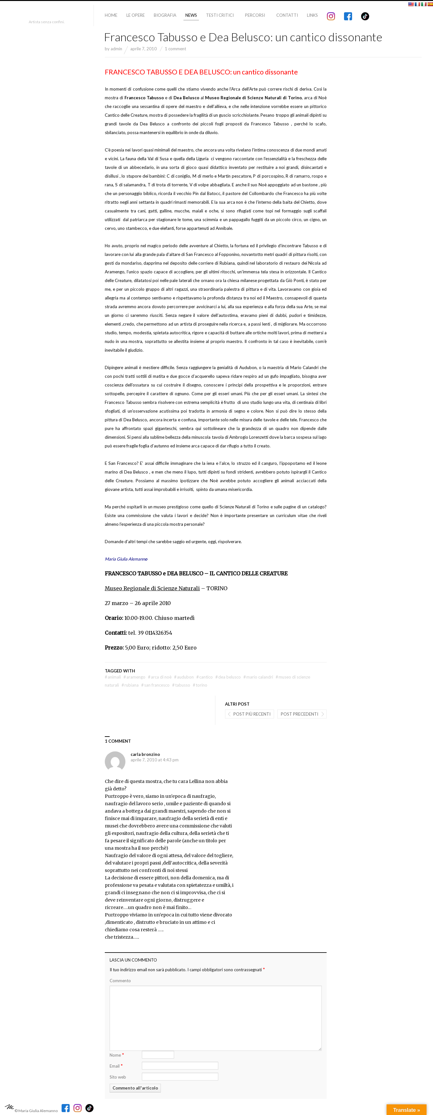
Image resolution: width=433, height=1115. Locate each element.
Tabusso (181, 685)
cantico (204, 677)
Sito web (118, 1077)
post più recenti (252, 714)
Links (312, 15)
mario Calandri (258, 677)
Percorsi (255, 15)
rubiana (130, 685)
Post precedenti (299, 714)
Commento (120, 980)
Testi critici (220, 15)
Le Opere (135, 15)
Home (111, 15)
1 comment (175, 48)
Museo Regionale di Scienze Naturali (152, 588)
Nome (117, 1054)
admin (116, 48)
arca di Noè (160, 677)
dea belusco (228, 677)
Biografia (165, 15)
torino (200, 685)
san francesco (155, 685)
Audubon (184, 677)
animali (113, 677)
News (191, 15)
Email (116, 1065)
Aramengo (134, 677)
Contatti (287, 15)
